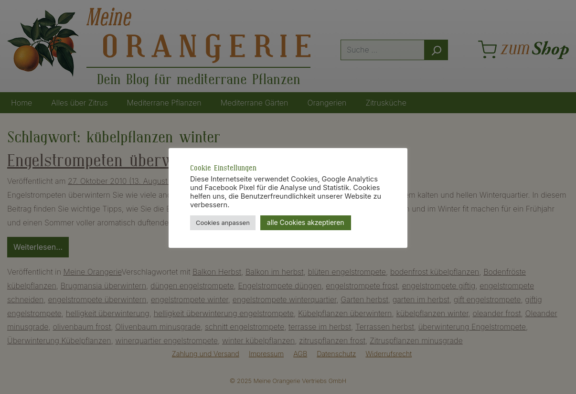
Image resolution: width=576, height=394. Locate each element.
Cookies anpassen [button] (223, 222)
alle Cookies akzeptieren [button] (305, 222)
